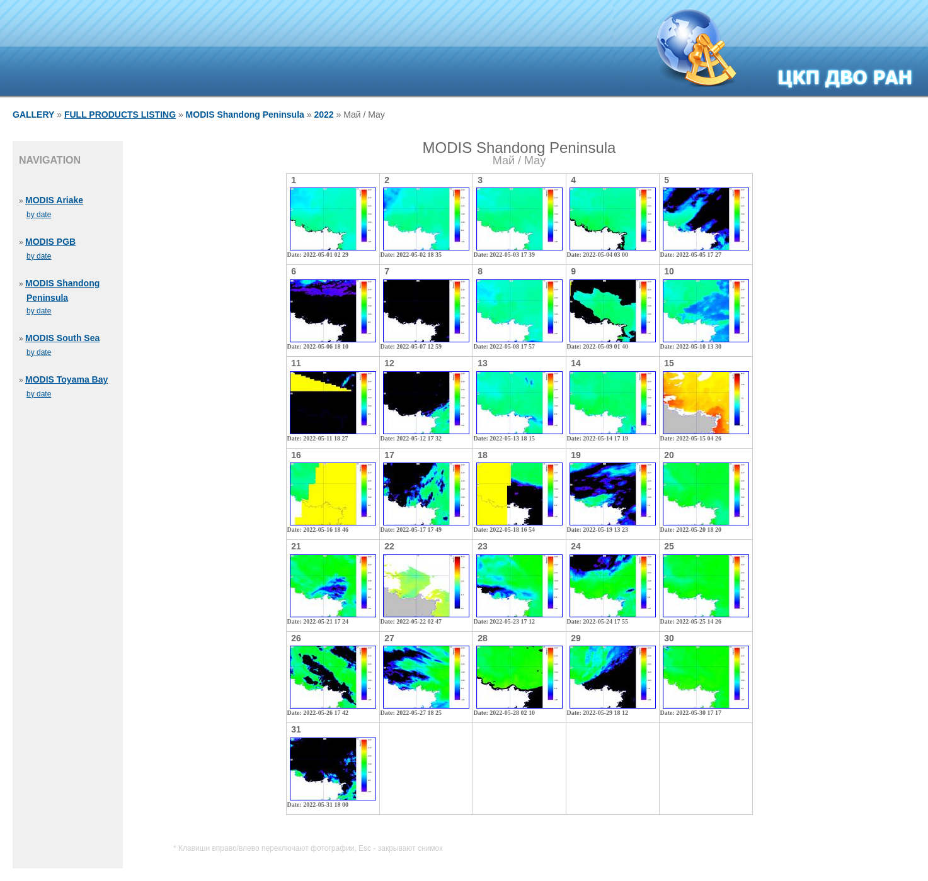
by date (38, 214)
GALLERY (33, 114)
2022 (323, 114)
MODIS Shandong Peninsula (245, 114)
